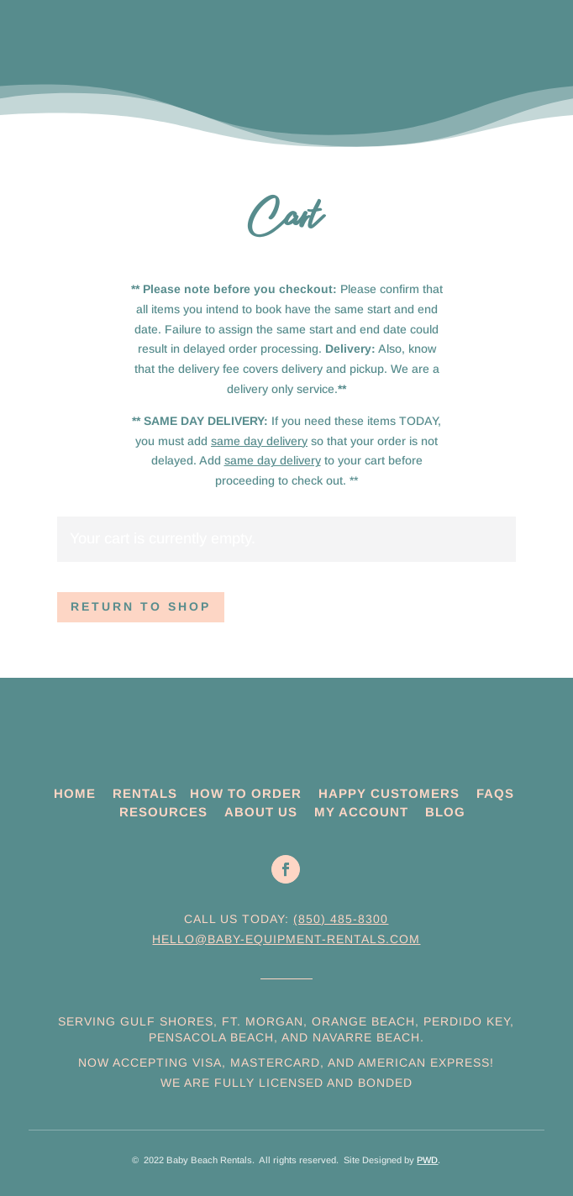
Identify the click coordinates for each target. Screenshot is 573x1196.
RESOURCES (163, 812)
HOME (75, 793)
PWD (427, 1160)
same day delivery (259, 441)
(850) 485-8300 (340, 919)
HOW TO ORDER (246, 793)
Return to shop (141, 606)
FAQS (495, 793)
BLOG (445, 812)
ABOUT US (260, 812)
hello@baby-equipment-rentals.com (286, 939)
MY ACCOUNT (361, 812)
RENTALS (145, 793)
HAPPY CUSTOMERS (389, 793)
